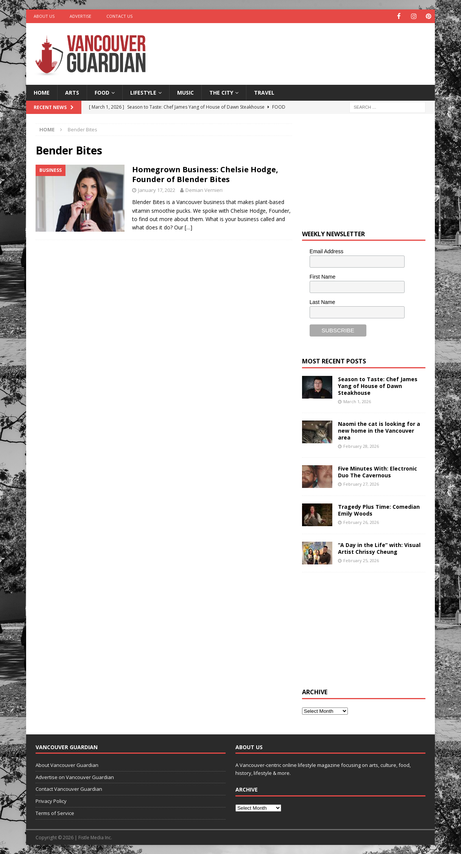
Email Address (326, 251)
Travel (264, 92)
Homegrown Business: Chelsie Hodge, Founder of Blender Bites (205, 174)
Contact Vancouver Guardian (69, 788)
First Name (322, 276)
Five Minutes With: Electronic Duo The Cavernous (377, 471)
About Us (44, 16)
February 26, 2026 (361, 522)
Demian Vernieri (204, 189)
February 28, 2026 (361, 446)
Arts (72, 92)
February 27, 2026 (361, 483)
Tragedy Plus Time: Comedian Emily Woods (379, 510)
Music (185, 92)
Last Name (322, 302)
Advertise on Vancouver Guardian (75, 776)
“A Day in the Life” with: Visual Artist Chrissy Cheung (379, 548)
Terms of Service (55, 812)
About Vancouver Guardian (67, 764)
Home (42, 92)
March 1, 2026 (357, 401)
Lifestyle (143, 92)
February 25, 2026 (361, 560)
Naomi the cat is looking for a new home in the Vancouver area (379, 430)
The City (221, 92)
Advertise (80, 16)
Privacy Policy (51, 800)
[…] (188, 227)
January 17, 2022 (156, 189)
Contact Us (119, 16)
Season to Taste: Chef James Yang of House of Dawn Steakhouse (377, 385)
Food (102, 92)
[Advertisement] (303, 47)
